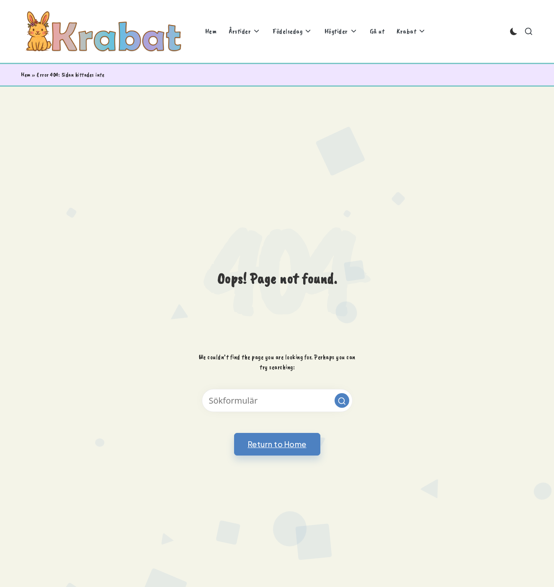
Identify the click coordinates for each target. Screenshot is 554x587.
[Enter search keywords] (277, 400)
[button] (342, 400)
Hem (26, 74)
